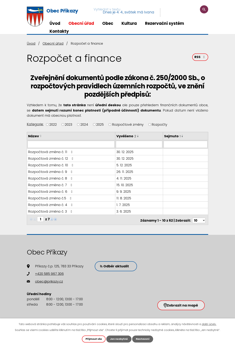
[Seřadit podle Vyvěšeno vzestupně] (138, 135)
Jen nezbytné (119, 339)
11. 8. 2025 (124, 198)
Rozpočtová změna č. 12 (51, 158)
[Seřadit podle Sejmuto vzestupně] (183, 135)
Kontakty (59, 31)
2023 (68, 124)
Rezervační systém (164, 23)
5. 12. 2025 (124, 165)
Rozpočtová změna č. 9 (51, 171)
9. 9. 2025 (124, 191)
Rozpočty (159, 124)
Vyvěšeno (126, 136)
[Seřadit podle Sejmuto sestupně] (183, 136)
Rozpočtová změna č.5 (50, 198)
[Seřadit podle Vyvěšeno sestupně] (138, 136)
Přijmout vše (92, 339)
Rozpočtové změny (128, 124)
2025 (100, 124)
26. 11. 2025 (125, 171)
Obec (107, 23)
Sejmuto (172, 136)
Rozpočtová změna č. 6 (51, 191)
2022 (53, 124)
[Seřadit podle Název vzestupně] (41, 135)
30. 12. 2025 (125, 151)
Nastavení (144, 339)
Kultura (129, 23)
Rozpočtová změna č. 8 (51, 178)
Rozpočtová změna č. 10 (51, 165)
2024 (84, 124)
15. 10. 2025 (125, 184)
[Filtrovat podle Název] (71, 144)
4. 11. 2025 (124, 178)
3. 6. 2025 (124, 211)
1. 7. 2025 (123, 204)
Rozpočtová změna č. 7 (51, 184)
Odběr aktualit (116, 264)
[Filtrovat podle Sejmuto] (185, 144)
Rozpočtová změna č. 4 (51, 204)
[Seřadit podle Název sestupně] (41, 136)
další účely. (209, 324)
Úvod (55, 23)
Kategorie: (35, 124)
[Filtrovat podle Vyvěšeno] (139, 144)
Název (33, 136)
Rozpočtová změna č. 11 (51, 151)
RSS (200, 58)
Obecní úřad (81, 23)
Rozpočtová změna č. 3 (51, 211)
